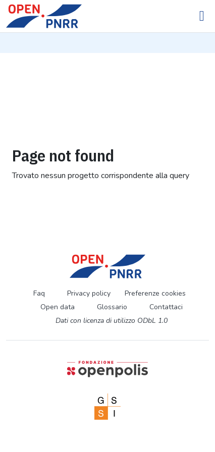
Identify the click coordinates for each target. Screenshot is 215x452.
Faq (39, 293)
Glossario (112, 307)
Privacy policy (89, 293)
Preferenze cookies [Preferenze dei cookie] (155, 293)
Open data (57, 307)
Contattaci (166, 307)
